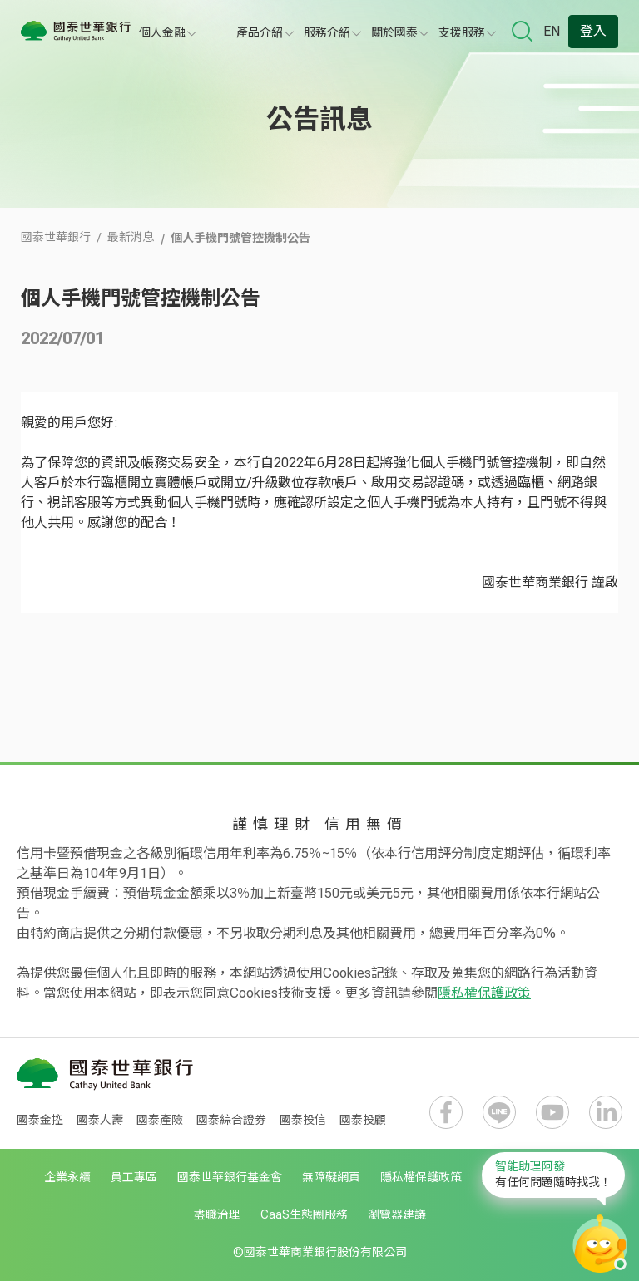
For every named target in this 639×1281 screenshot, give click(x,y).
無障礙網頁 (331, 1177)
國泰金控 (40, 1119)
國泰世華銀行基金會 (229, 1177)
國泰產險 (159, 1119)
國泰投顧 (362, 1119)
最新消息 (130, 237)
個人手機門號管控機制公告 (240, 237)
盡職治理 (217, 1214)
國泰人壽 (100, 1119)
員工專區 (134, 1177)
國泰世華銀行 (56, 237)
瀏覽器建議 (397, 1214)
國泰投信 (303, 1119)
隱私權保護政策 (484, 993)
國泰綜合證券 (231, 1119)
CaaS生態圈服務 (304, 1214)
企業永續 (67, 1177)
